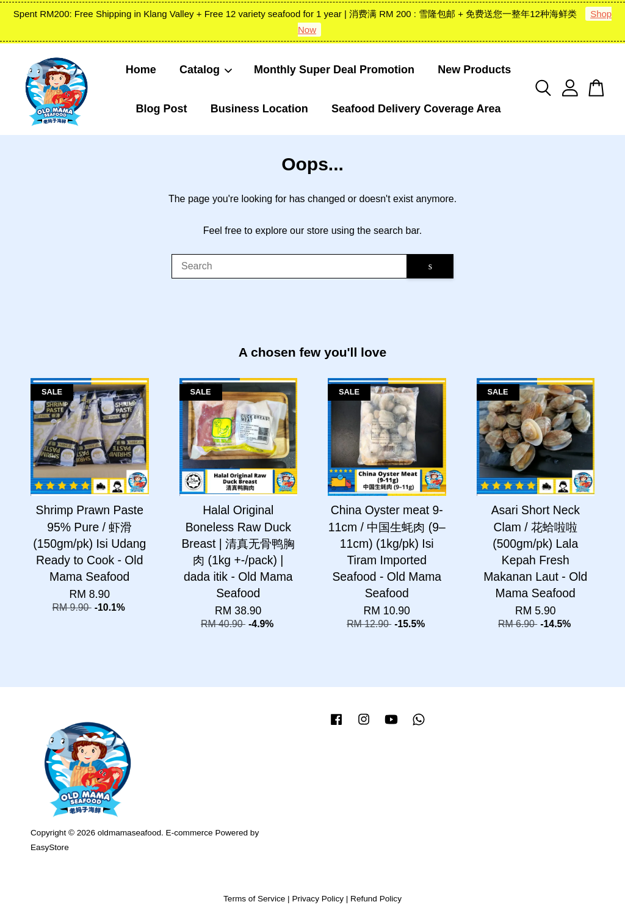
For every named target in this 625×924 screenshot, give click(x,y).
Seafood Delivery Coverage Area (415, 109)
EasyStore (50, 847)
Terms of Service (254, 898)
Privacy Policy (318, 898)
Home (141, 70)
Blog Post (161, 109)
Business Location (259, 109)
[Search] (289, 266)
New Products (474, 70)
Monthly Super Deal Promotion (334, 70)
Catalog (206, 70)
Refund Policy (376, 898)
